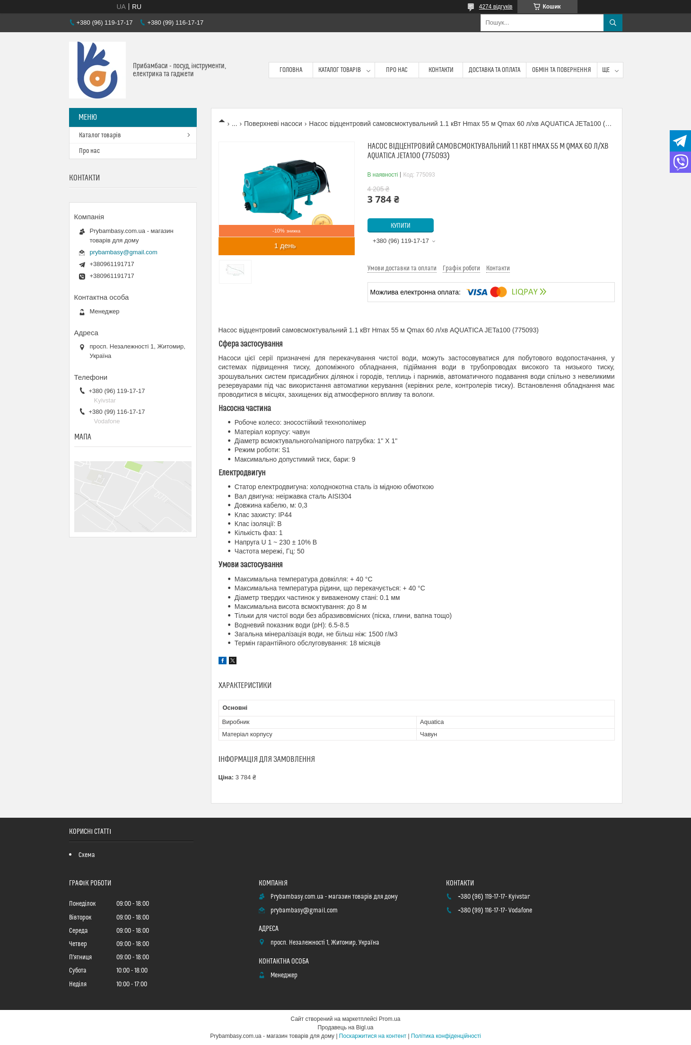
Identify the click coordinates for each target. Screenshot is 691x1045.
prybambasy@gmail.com (123, 252)
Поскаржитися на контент (372, 1036)
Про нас (397, 70)
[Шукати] (613, 22)
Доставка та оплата (494, 70)
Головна (291, 70)
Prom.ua (389, 1019)
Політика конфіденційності (446, 1036)
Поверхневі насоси (273, 123)
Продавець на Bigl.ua (345, 1027)
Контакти (441, 70)
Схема (87, 855)
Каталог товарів (339, 70)
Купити (401, 226)
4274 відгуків (496, 6)
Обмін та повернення (561, 70)
